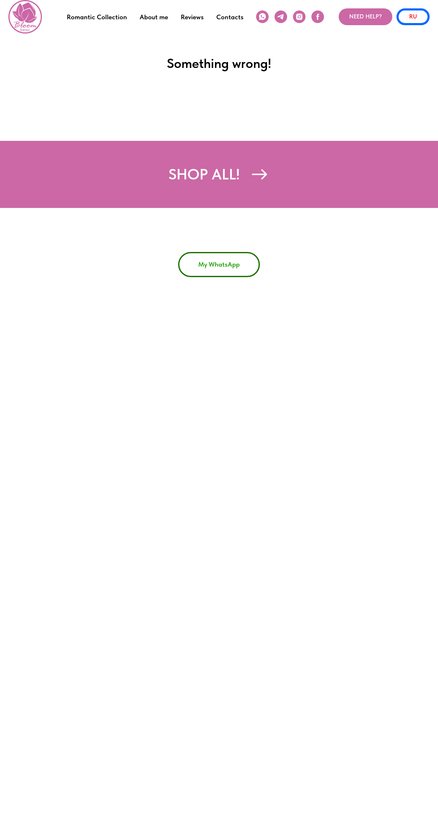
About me (154, 17)
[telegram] (281, 16)
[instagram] (299, 16)
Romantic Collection (97, 17)
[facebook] (317, 16)
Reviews (192, 17)
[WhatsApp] (262, 16)
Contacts (230, 17)
